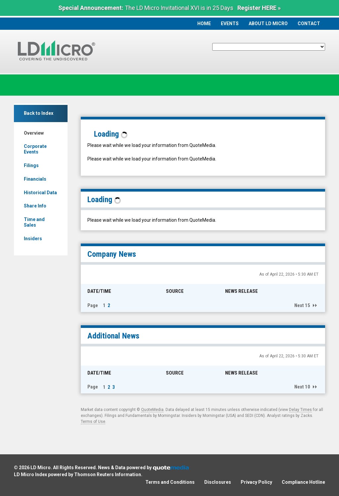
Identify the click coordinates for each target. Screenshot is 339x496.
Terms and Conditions (170, 482)
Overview (34, 133)
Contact (309, 23)
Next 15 (302, 305)
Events (230, 23)
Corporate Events (35, 149)
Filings (31, 165)
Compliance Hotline (303, 482)
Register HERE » (259, 7)
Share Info (35, 205)
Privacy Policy (256, 482)
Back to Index (38, 113)
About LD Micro (268, 23)
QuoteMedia (152, 409)
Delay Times (300, 409)
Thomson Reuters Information (107, 474)
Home (204, 23)
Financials (35, 179)
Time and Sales (34, 222)
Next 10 (302, 387)
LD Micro (40, 467)
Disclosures (217, 482)
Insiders (33, 238)
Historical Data (40, 192)
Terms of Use (93, 421)
